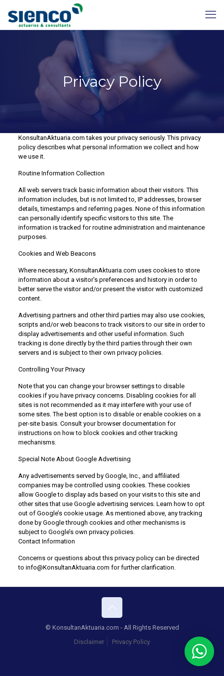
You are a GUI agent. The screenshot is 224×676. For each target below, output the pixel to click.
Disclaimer (89, 641)
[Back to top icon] (112, 607)
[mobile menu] (210, 14)
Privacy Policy (131, 641)
